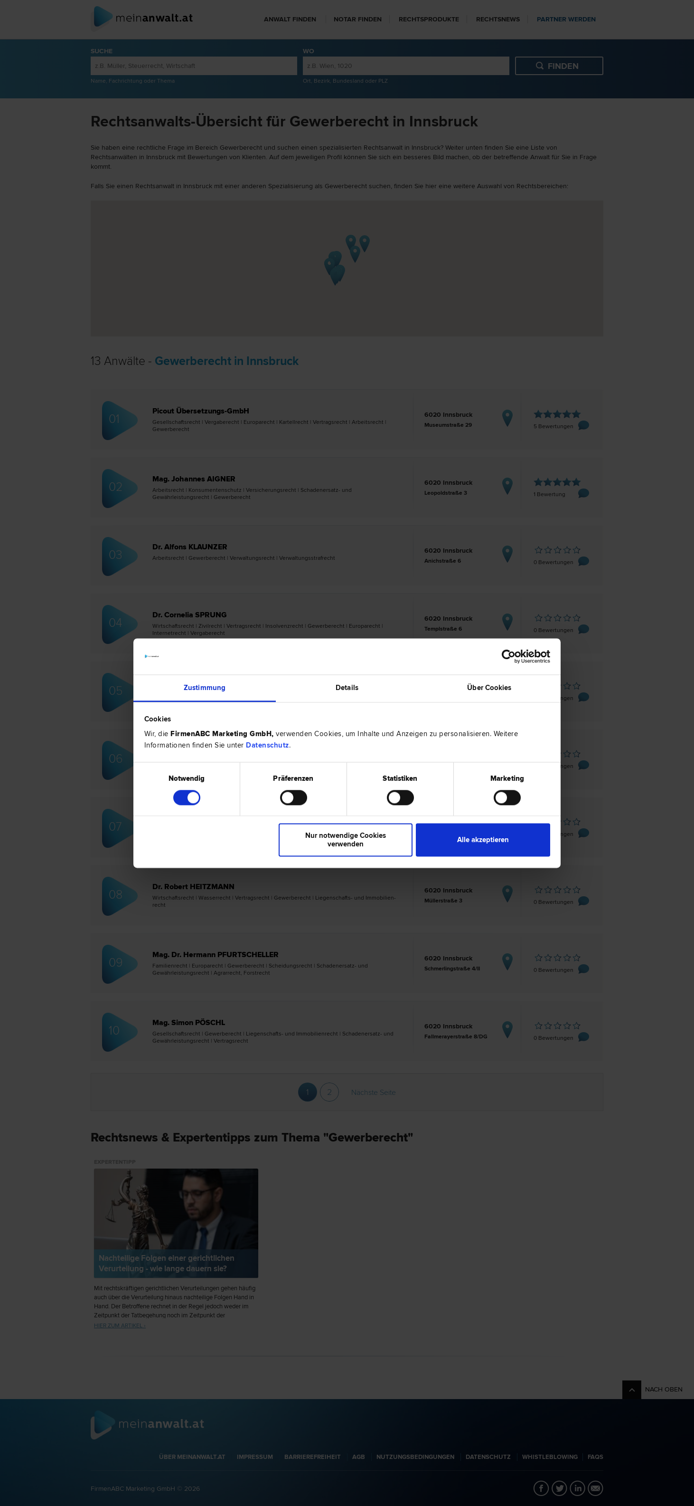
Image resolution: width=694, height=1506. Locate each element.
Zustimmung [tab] (204, 688)
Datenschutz (267, 745)
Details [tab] (347, 688)
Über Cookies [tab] (489, 688)
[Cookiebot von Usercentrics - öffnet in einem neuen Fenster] (508, 656)
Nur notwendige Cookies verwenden (345, 840)
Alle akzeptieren (483, 840)
